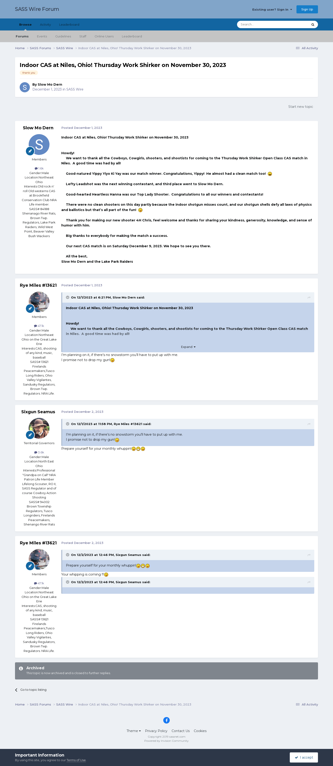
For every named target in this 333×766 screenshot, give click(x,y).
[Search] (261, 24)
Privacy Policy (156, 731)
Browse (25, 26)
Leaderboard (132, 36)
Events (42, 36)
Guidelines (63, 36)
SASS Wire (74, 89)
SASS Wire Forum (37, 9)
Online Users (104, 36)
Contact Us (181, 731)
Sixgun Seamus (38, 411)
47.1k (39, 326)
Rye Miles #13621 (38, 285)
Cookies (200, 731)
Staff (82, 36)
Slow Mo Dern (50, 84)
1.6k (39, 168)
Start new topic (300, 107)
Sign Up (307, 9)
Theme (133, 731)
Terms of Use (76, 760)
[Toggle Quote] (68, 297)
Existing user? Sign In (272, 9)
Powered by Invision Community (166, 740)
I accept (304, 757)
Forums (22, 36)
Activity (45, 24)
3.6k (39, 452)
